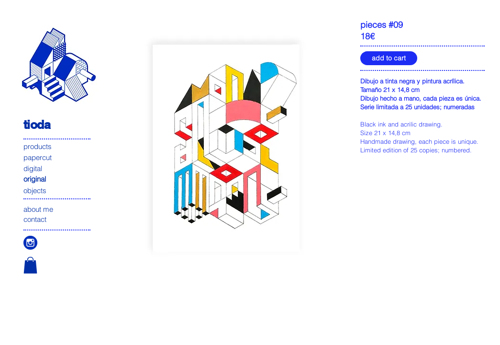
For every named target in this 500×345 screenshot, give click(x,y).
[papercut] (57, 157)
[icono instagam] (30, 243)
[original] (57, 179)
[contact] (57, 219)
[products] (57, 146)
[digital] (57, 168)
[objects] (57, 190)
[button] (30, 265)
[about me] (57, 209)
